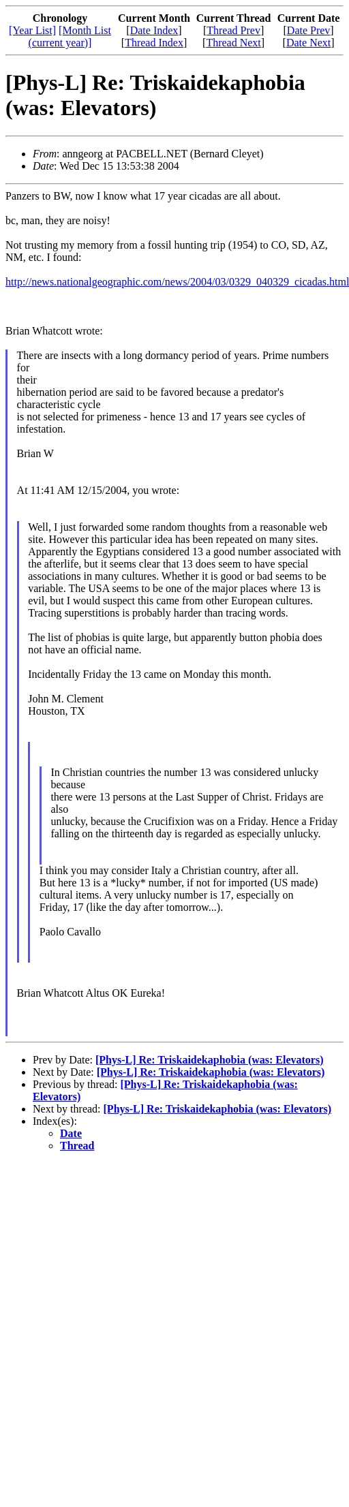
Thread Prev (233, 30)
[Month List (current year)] (70, 36)
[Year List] (32, 30)
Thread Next (233, 42)
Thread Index (154, 42)
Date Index (154, 30)
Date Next (308, 42)
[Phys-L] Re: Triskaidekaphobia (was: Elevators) (209, 1060)
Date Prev (309, 30)
